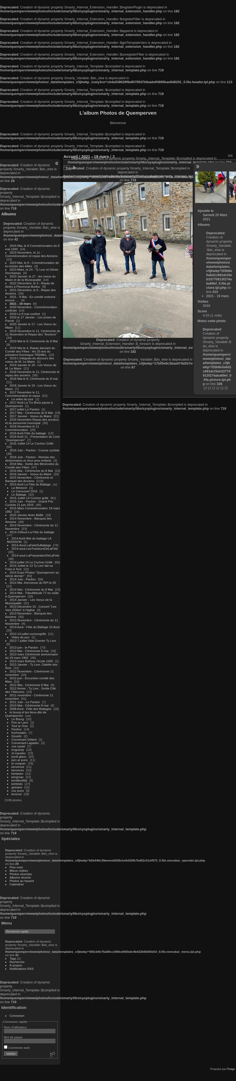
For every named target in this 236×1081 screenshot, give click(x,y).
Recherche (17, 962)
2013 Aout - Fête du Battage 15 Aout (35, 627)
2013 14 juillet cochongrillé (28, 633)
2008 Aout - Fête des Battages (30, 708)
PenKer (17, 729)
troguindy (18, 749)
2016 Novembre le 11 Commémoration (22, 428)
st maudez (19, 753)
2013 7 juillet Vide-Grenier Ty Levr (33, 640)
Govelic (17, 736)
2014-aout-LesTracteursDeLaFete (35, 548)
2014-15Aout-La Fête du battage (32, 532)
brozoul (17, 794)
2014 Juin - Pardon (23, 579)
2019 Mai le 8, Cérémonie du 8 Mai (34, 341)
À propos (16, 965)
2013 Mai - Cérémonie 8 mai (29, 650)
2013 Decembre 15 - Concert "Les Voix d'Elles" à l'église (30, 608)
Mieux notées (19, 870)
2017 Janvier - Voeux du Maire (31, 416)
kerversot (18, 766)
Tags (13, 958)
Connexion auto (17, 1047)
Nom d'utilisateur (15, 1027)
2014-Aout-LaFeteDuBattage (31, 545)
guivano (17, 787)
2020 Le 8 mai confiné (25, 313)
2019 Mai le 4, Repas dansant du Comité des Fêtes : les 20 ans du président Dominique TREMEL (30, 351)
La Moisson (19, 487)
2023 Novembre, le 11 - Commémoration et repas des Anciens (31, 254)
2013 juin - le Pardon (24, 647)
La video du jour (23, 399)
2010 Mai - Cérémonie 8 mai (29, 705)
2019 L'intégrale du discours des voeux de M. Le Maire (29, 359)
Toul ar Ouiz (20, 725)
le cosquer (19, 763)
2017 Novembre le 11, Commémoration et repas (22, 393)
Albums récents (20, 877)
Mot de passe (13, 1037)
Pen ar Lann (20, 722)
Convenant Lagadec (25, 743)
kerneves (18, 770)
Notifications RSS (22, 968)
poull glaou (19, 756)
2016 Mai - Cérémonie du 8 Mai (31, 470)
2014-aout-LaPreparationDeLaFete (36, 555)
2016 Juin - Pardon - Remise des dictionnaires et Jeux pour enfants (30, 458)
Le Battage (19, 494)
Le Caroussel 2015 (25, 491)
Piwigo (231, 1069)
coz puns (18, 790)
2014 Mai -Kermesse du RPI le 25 (33, 582)
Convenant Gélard (24, 739)
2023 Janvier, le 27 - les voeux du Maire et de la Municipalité (30, 278)
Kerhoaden (19, 732)
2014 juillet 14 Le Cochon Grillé (31, 562)
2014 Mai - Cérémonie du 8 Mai (31, 589)
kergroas (18, 777)
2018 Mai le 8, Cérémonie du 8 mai (34, 378)
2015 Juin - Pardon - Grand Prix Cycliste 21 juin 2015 (29, 503)
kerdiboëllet (19, 780)
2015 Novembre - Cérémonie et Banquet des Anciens (29, 479)
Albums (8, 214)
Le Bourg (18, 719)
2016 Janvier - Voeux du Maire (31, 474)
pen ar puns (20, 760)
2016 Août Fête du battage (28, 433)
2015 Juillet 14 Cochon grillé (29, 498)
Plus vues (16, 867)
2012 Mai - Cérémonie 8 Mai (29, 685)
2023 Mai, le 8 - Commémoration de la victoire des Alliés (32, 264)
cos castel (18, 746)
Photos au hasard (22, 880)
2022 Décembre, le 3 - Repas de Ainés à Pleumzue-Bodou (29, 284)
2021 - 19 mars (20, 303)
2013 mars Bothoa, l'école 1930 (31, 661)
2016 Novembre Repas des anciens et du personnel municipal (32, 421)
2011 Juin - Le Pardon (25, 702)
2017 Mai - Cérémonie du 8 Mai (31, 412)
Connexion (17, 1015)
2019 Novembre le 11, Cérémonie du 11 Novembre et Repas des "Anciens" (32, 332)
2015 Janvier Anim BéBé (27, 515)
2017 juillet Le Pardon (25, 409)
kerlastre (17, 773)
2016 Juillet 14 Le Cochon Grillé (32, 443)
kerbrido (17, 783)
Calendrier (17, 884)
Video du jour (21, 637)
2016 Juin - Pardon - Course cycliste (35, 450)
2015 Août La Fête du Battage (30, 484)
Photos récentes (21, 874)
